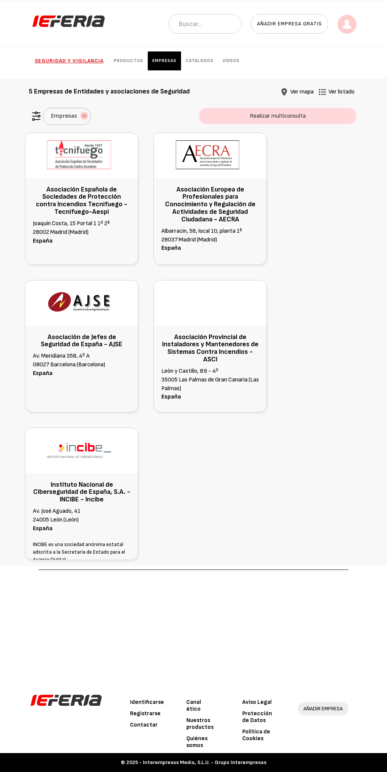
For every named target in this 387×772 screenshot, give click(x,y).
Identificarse (147, 702)
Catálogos (200, 61)
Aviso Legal (257, 702)
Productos (128, 61)
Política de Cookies (256, 735)
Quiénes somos (196, 742)
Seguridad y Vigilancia (69, 61)
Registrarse (145, 713)
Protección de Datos (257, 717)
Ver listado (341, 91)
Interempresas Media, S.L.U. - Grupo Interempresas (204, 762)
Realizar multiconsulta (278, 116)
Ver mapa (302, 91)
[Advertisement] (193, 627)
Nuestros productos (200, 724)
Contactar (144, 724)
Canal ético (193, 706)
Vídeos (231, 61)
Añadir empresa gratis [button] (289, 23)
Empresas (164, 61)
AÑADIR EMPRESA (323, 708)
